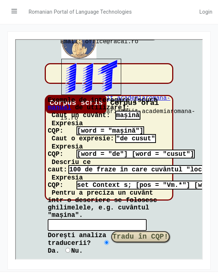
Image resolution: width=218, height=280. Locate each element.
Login (205, 12)
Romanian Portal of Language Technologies (80, 12)
